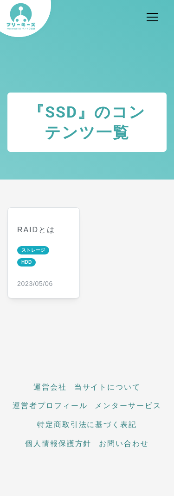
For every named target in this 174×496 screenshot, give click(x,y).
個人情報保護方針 (58, 443)
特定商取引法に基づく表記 (87, 424)
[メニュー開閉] (152, 17)
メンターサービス (128, 405)
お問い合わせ (124, 443)
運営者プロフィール (50, 405)
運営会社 (50, 387)
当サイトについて (107, 387)
